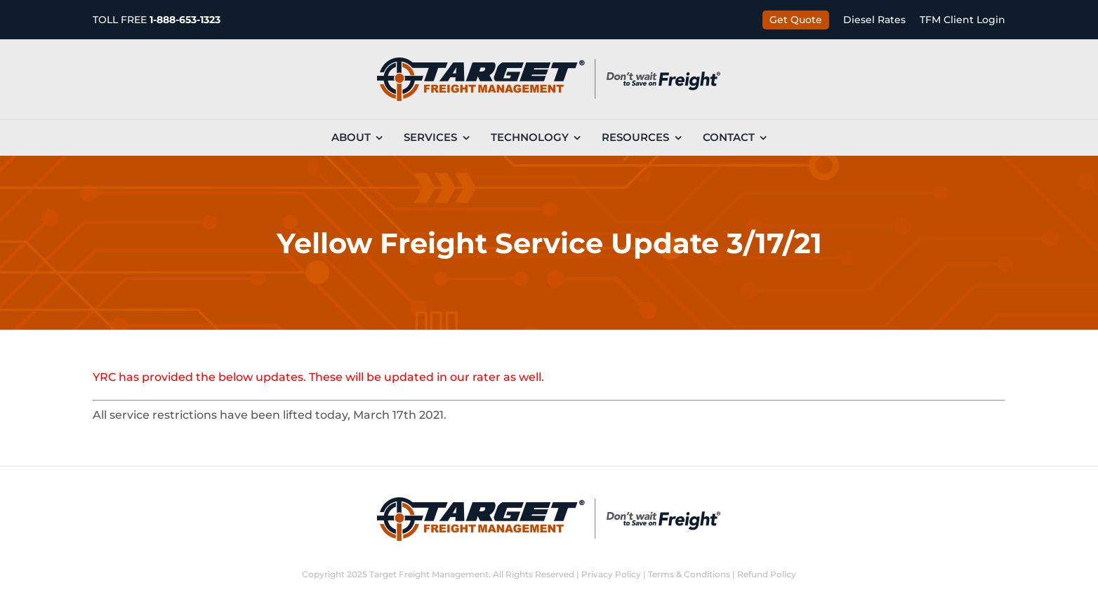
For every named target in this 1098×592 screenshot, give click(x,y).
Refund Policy (766, 574)
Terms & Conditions (689, 574)
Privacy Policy (611, 574)
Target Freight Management (429, 574)
